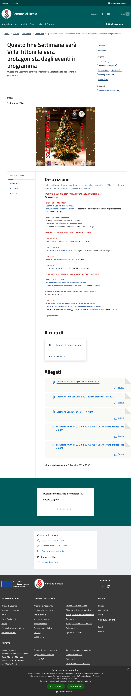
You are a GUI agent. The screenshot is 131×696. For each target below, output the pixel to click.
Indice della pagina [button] (17, 175)
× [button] (128, 669)
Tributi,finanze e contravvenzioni (80, 614)
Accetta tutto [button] (56, 686)
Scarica (119, 387)
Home (6, 33)
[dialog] (65, 681)
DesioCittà (39, 33)
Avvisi (100, 614)
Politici (4, 623)
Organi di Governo (9, 605)
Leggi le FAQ (39, 659)
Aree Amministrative (10, 610)
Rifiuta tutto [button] (75, 686)
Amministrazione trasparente (78, 650)
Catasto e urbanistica (43, 628)
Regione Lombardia (9, 3)
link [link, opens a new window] (89, 681)
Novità (16, 33)
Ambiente (70, 619)
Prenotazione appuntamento (46, 650)
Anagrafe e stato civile (43, 605)
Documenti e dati (8, 632)
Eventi (101, 631)
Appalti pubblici (40, 623)
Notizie (101, 605)
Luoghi (101, 626)
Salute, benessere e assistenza (79, 623)
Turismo (37, 632)
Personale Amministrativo (12, 628)
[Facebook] (98, 13)
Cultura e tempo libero (43, 610)
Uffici (3, 614)
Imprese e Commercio (43, 619)
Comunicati (26, 33)
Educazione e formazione (76, 605)
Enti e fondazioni (8, 619)
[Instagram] (104, 13)
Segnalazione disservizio (44, 654)
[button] (65, 692)
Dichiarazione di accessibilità (78, 663)
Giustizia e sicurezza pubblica (78, 610)
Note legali (70, 659)
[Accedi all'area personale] (117, 3)
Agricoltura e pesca (74, 632)
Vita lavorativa (40, 614)
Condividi (103, 45)
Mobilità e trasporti (42, 637)
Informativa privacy (74, 654)
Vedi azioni (103, 50)
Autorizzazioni (72, 627)
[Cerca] (127, 14)
